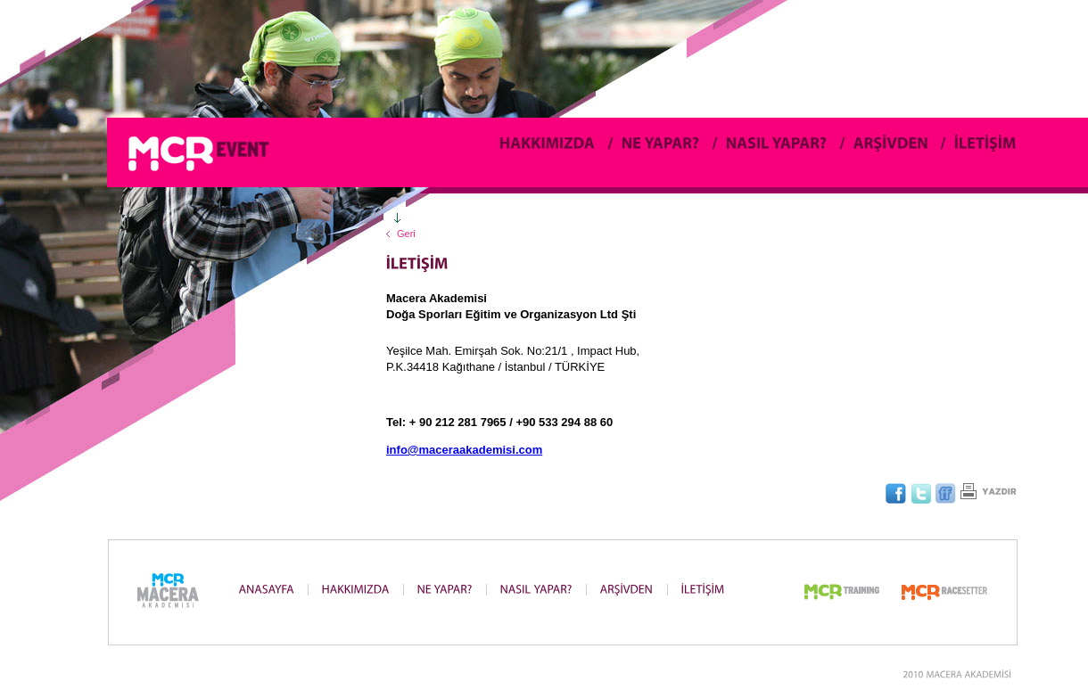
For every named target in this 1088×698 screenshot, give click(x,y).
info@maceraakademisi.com (464, 449)
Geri (406, 233)
